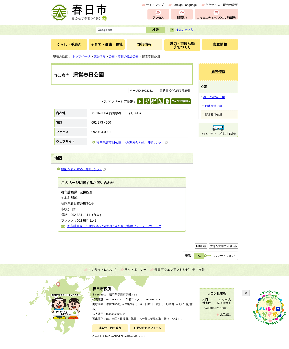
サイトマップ (155, 4)
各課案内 (181, 17)
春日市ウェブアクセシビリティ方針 (179, 269)
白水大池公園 (213, 105)
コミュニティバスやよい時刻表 (216, 17)
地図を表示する (83, 169)
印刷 (199, 246)
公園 (112, 56)
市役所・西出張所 (110, 328)
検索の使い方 (184, 29)
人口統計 (225, 314)
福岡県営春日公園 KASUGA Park (132, 142)
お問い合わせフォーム (147, 328)
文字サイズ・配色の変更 (221, 4)
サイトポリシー (135, 269)
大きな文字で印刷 (221, 246)
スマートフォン (224, 255)
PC (199, 255)
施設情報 (99, 56)
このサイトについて (102, 269)
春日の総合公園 (128, 56)
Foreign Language (184, 4)
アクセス (158, 17)
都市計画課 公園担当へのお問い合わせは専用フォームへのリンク (114, 226)
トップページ (81, 56)
